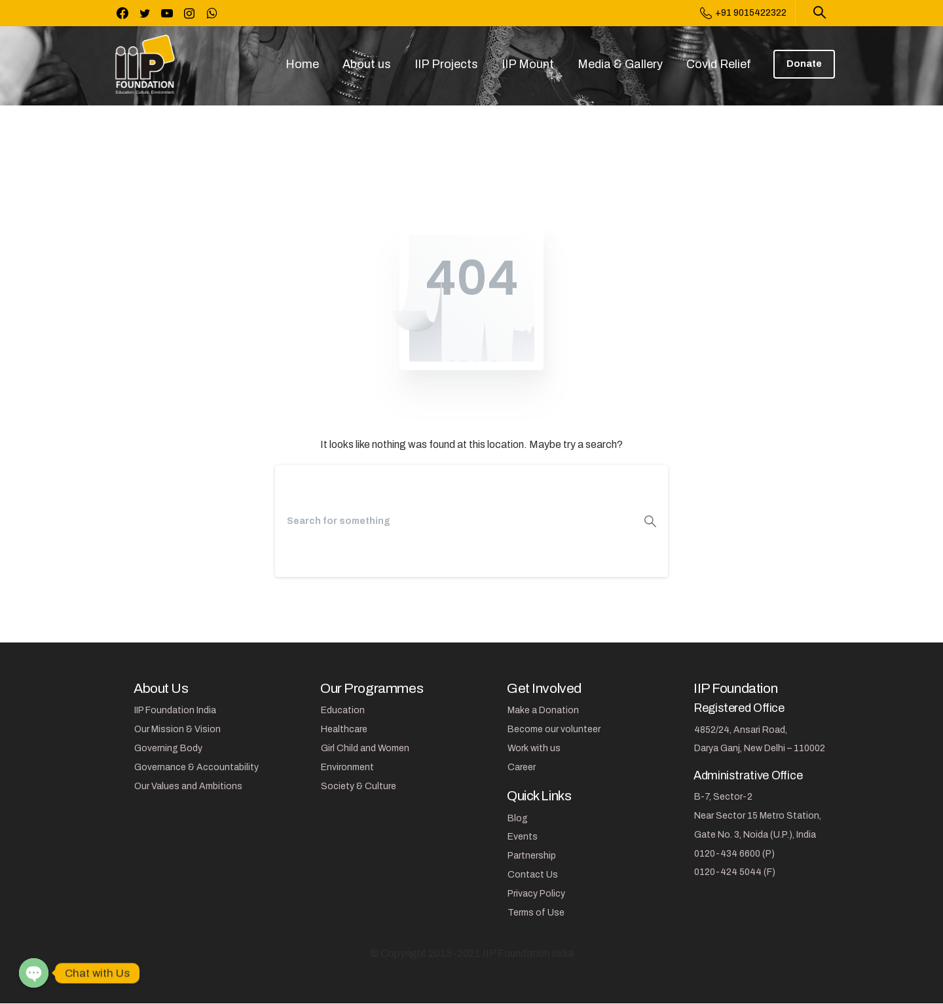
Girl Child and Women (365, 748)
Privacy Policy (536, 894)
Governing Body (168, 748)
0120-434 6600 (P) (734, 854)
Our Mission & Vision (177, 729)
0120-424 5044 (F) (734, 872)
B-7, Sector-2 (723, 797)
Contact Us (533, 875)
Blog (518, 818)
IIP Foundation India (175, 710)
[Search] (454, 521)
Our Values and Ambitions (188, 786)
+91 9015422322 (743, 13)
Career (522, 767)
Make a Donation (543, 710)
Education (343, 710)
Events (523, 837)
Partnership (532, 856)
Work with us (534, 748)
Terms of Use (536, 913)
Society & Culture (358, 786)
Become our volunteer (554, 729)
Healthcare (344, 729)
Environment (347, 767)
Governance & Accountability (196, 767)
